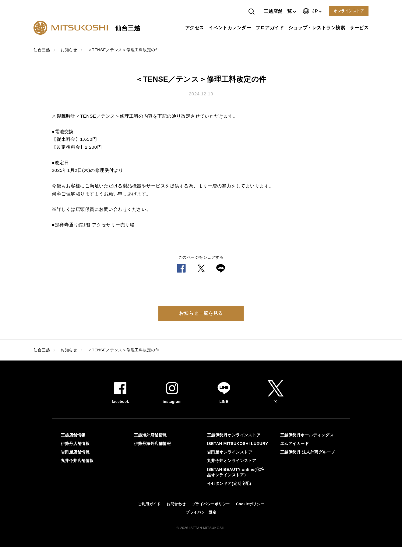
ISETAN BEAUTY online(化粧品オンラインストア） (235, 472)
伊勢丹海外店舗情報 (152, 443)
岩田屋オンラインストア (229, 452)
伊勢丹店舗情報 (75, 443)
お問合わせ (176, 504)
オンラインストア (348, 11)
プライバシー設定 (201, 512)
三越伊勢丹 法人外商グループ (307, 452)
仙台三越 (42, 50)
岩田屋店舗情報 (75, 452)
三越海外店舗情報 (150, 435)
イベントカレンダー (230, 27)
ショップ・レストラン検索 (317, 27)
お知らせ (69, 50)
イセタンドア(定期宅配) (229, 483)
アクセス (195, 27)
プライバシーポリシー (211, 504)
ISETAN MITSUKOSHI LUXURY (237, 443)
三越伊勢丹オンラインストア (234, 435)
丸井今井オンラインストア (231, 460)
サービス (359, 27)
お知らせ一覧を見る (201, 313)
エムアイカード (294, 443)
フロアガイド (270, 27)
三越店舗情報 (73, 435)
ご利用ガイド (149, 504)
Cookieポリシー (250, 504)
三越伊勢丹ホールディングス (307, 435)
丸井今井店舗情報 (77, 460)
